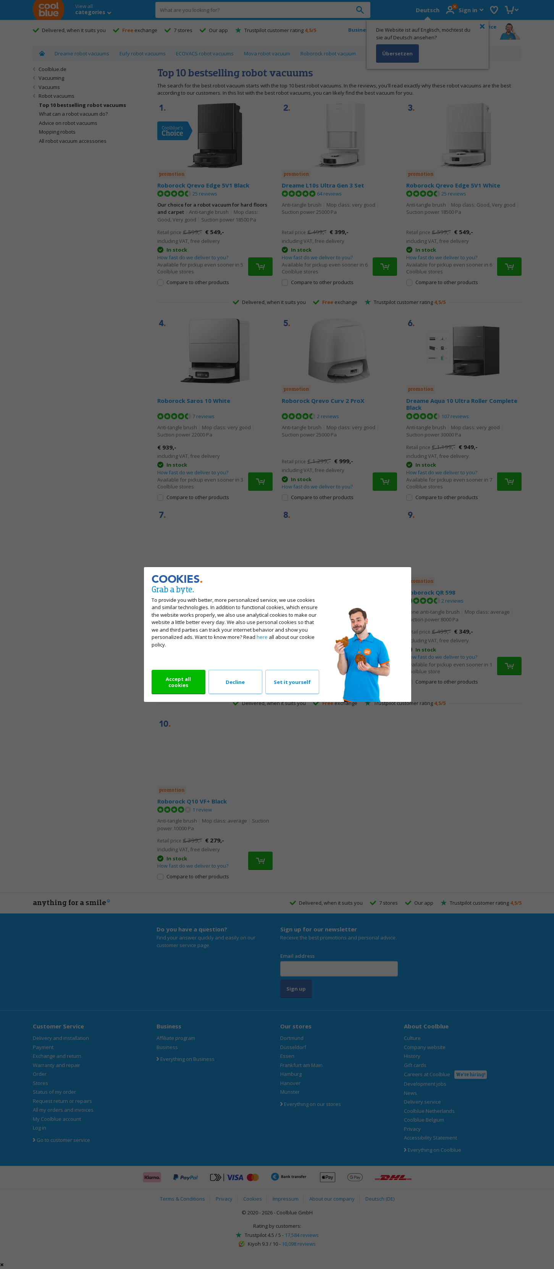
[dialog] (277, 634)
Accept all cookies (178, 682)
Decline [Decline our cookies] (235, 682)
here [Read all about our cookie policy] (262, 637)
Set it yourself (292, 682)
